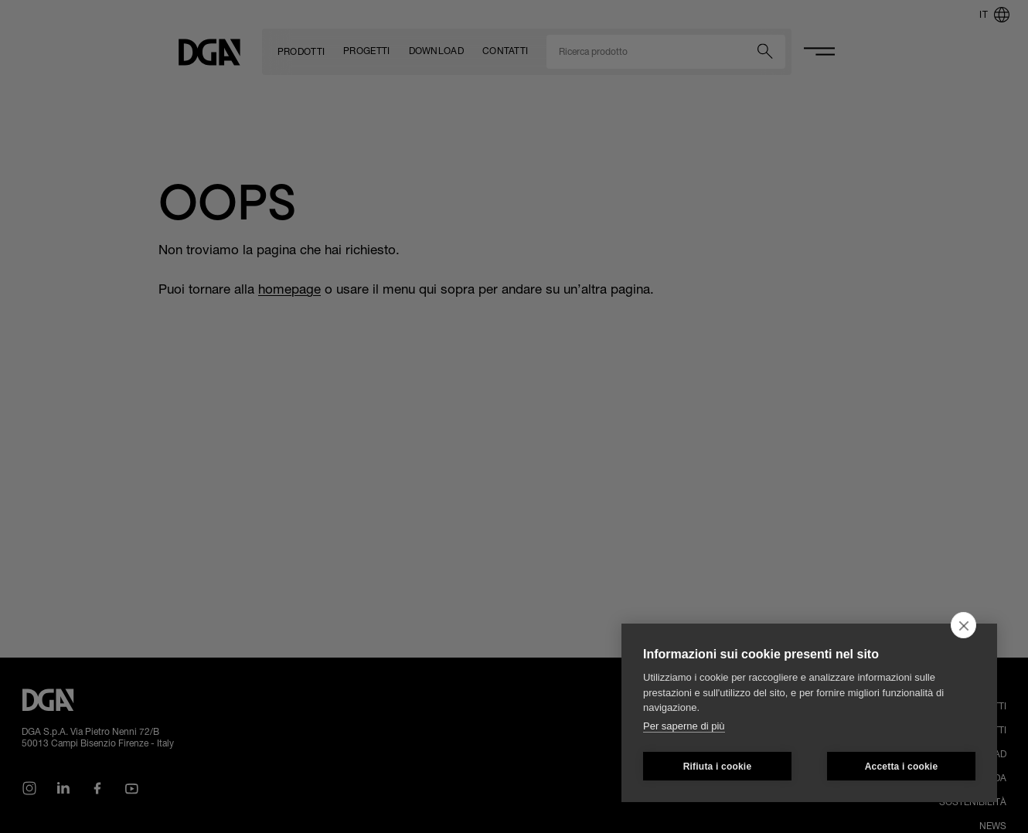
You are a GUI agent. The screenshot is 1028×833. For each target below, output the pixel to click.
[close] (963, 625)
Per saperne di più (684, 726)
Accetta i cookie (901, 766)
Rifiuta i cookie (717, 766)
